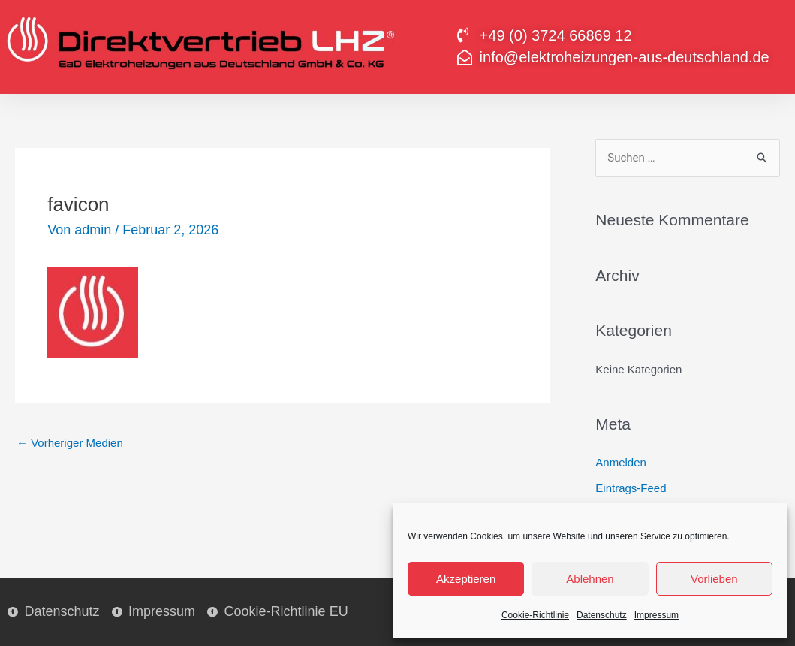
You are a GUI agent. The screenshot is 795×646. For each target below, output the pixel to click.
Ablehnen (589, 578)
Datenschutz (602, 615)
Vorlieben (714, 578)
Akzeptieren (465, 578)
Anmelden (620, 462)
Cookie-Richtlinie (535, 615)
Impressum (656, 615)
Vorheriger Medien (70, 442)
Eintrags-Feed (630, 487)
